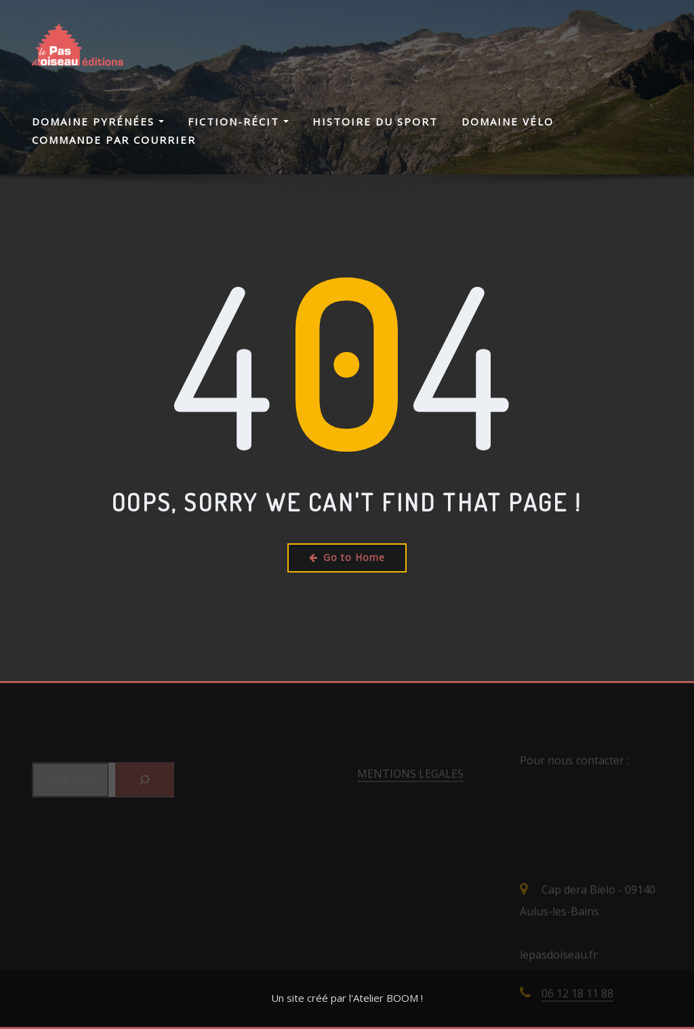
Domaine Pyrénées (98, 121)
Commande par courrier (114, 140)
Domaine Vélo (508, 121)
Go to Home (347, 557)
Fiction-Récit (238, 121)
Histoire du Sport (375, 121)
